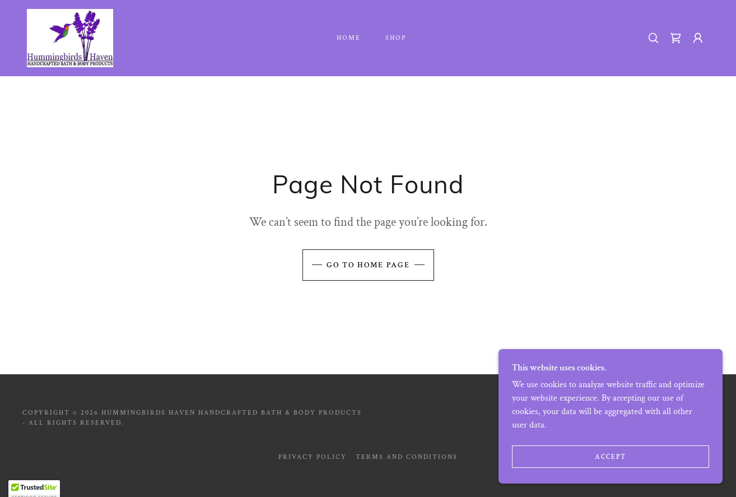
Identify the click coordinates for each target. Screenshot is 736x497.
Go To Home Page (368, 265)
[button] (698, 38)
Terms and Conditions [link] (407, 457)
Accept (610, 480)
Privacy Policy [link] (312, 457)
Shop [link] (395, 38)
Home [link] (349, 38)
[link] (70, 37)
